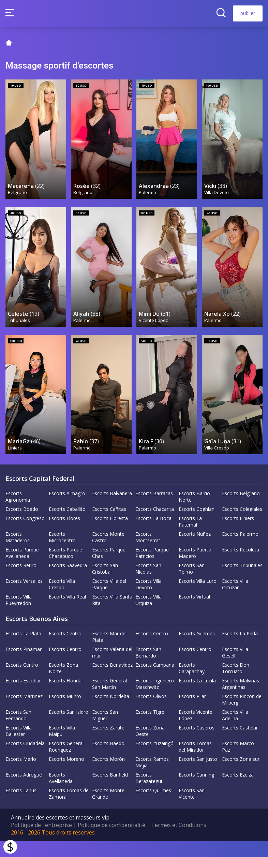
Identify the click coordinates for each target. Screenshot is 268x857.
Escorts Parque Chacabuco (65, 568)
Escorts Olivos (151, 712)
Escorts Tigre (149, 727)
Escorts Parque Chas (108, 568)
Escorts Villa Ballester (18, 746)
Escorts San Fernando (18, 730)
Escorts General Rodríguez (66, 762)
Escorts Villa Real (67, 612)
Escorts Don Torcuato (235, 683)
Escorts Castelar (240, 743)
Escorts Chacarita (154, 524)
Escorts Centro (65, 649)
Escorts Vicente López (195, 730)
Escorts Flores (64, 534)
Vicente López (153, 334)
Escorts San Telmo (192, 584)
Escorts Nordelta (110, 712)
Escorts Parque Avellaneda (22, 568)
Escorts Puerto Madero (195, 568)
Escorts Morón (108, 774)
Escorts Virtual (194, 612)
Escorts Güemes (197, 649)
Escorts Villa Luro (198, 596)
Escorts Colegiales (242, 524)
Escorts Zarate (108, 743)
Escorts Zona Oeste (150, 746)
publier (247, 13)
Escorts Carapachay (192, 683)
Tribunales (19, 334)
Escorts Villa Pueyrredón (18, 615)
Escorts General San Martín (109, 699)
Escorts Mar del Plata (109, 652)
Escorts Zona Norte (63, 683)
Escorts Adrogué (23, 790)
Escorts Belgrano (241, 509)
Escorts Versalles (24, 596)
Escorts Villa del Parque (109, 599)
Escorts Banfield (110, 790)
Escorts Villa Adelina (235, 730)
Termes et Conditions (178, 840)
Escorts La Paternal (190, 537)
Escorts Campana (154, 680)
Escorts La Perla (240, 649)
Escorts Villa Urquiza (148, 615)
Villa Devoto (217, 201)
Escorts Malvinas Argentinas (240, 699)
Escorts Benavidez (112, 680)
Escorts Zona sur (240, 774)
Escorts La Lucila (197, 696)
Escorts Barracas (154, 509)
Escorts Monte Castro (108, 552)
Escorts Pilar (192, 712)
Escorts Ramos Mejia (152, 777)
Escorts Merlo (20, 774)
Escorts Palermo (240, 549)
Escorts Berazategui (148, 793)
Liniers (15, 466)
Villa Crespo (217, 466)
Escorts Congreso (25, 534)
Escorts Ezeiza (238, 790)
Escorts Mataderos (17, 552)
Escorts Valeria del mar (112, 668)
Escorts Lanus (20, 806)
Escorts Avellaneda (61, 793)
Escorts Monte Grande (108, 809)
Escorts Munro (65, 712)
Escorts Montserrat (147, 552)
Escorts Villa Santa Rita (112, 615)
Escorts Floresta (110, 534)
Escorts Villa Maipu (62, 746)
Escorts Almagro (67, 509)
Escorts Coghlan (196, 524)
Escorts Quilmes (153, 806)
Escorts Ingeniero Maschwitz (154, 699)
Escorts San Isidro (68, 727)
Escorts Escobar (23, 696)
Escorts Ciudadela (25, 759)
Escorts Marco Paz (238, 762)
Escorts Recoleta (240, 565)
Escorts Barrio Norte (194, 512)
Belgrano (17, 201)
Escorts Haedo (108, 759)
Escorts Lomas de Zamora (69, 809)
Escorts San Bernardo (148, 668)
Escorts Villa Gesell (235, 668)
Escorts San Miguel (105, 730)
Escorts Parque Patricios (152, 568)
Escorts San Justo (198, 774)
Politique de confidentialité (111, 840)
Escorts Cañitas (109, 524)
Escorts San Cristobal (105, 584)
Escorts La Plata (23, 649)
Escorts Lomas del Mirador (195, 762)
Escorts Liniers (238, 534)
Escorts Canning (196, 790)
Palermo (148, 201)
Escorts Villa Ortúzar (235, 599)
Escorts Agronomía (17, 512)
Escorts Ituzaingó (154, 759)
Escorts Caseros (196, 743)
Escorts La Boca (153, 534)
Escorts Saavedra (68, 581)
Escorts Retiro (20, 581)
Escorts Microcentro (62, 552)
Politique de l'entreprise (41, 840)
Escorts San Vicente (192, 809)
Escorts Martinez (24, 712)
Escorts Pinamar (23, 665)
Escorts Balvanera (112, 509)
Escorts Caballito (67, 524)
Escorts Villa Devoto (148, 599)
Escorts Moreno (66, 774)
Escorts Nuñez (195, 549)
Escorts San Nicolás (148, 584)
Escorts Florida (65, 696)
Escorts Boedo (21, 524)
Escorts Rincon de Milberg (242, 715)
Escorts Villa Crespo (62, 599)
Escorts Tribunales (242, 581)
